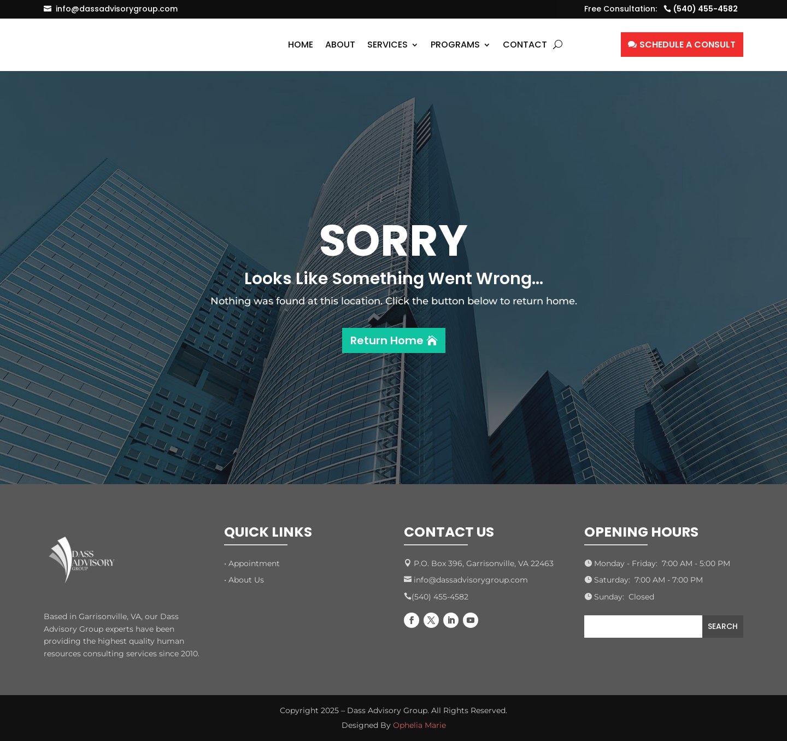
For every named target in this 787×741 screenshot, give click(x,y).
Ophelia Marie (419, 725)
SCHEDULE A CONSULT (687, 44)
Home (300, 44)
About (340, 44)
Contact (525, 44)
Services (387, 44)
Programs (455, 44)
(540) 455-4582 (705, 8)
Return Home (387, 340)
